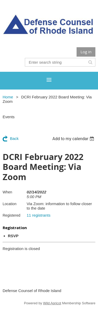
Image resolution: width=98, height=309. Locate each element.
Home (8, 97)
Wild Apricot (52, 303)
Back (14, 138)
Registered (11, 215)
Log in (85, 51)
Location (9, 204)
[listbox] (73, 138)
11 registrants (38, 215)
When (7, 192)
